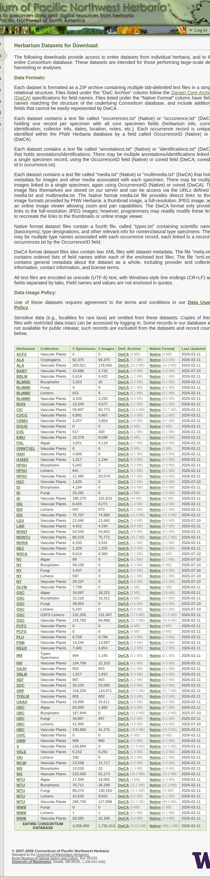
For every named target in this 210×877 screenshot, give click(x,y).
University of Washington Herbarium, (63, 854)
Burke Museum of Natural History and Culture (45, 858)
